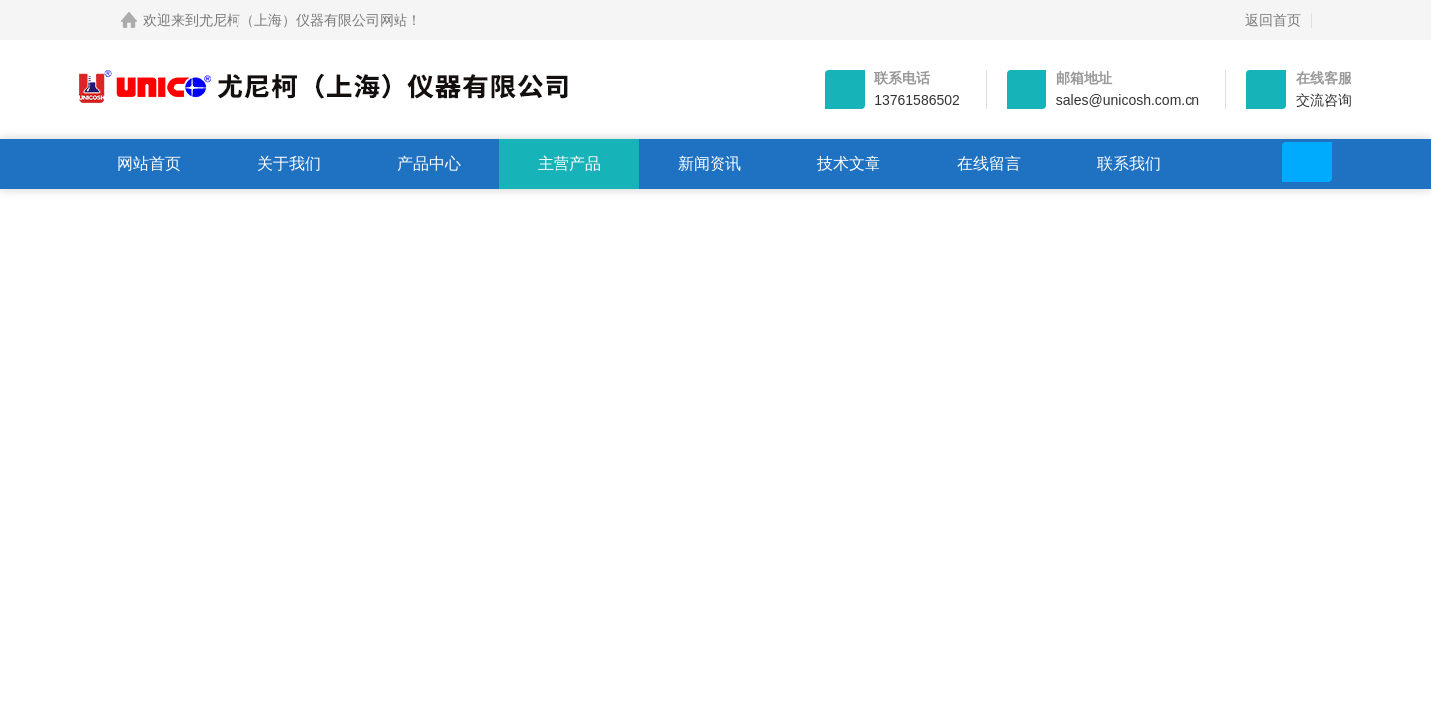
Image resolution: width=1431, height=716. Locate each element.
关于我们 (289, 163)
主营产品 (569, 163)
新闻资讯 (709, 163)
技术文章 (848, 163)
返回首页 (1273, 20)
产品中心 (429, 163)
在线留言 (989, 163)
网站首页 (149, 163)
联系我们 (1129, 163)
